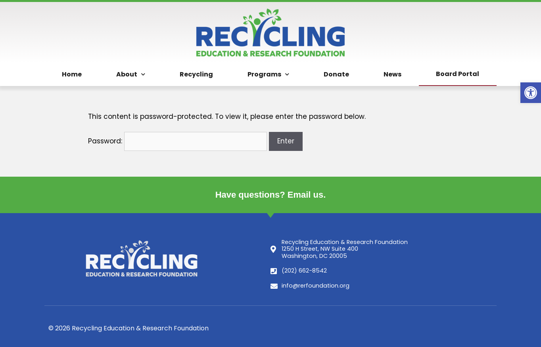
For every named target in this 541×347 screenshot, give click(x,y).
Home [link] (72, 74)
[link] (530, 92)
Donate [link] (336, 74)
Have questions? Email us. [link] (270, 195)
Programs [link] (268, 74)
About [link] (130, 74)
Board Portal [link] (457, 73)
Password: (177, 141)
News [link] (392, 74)
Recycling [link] (196, 74)
